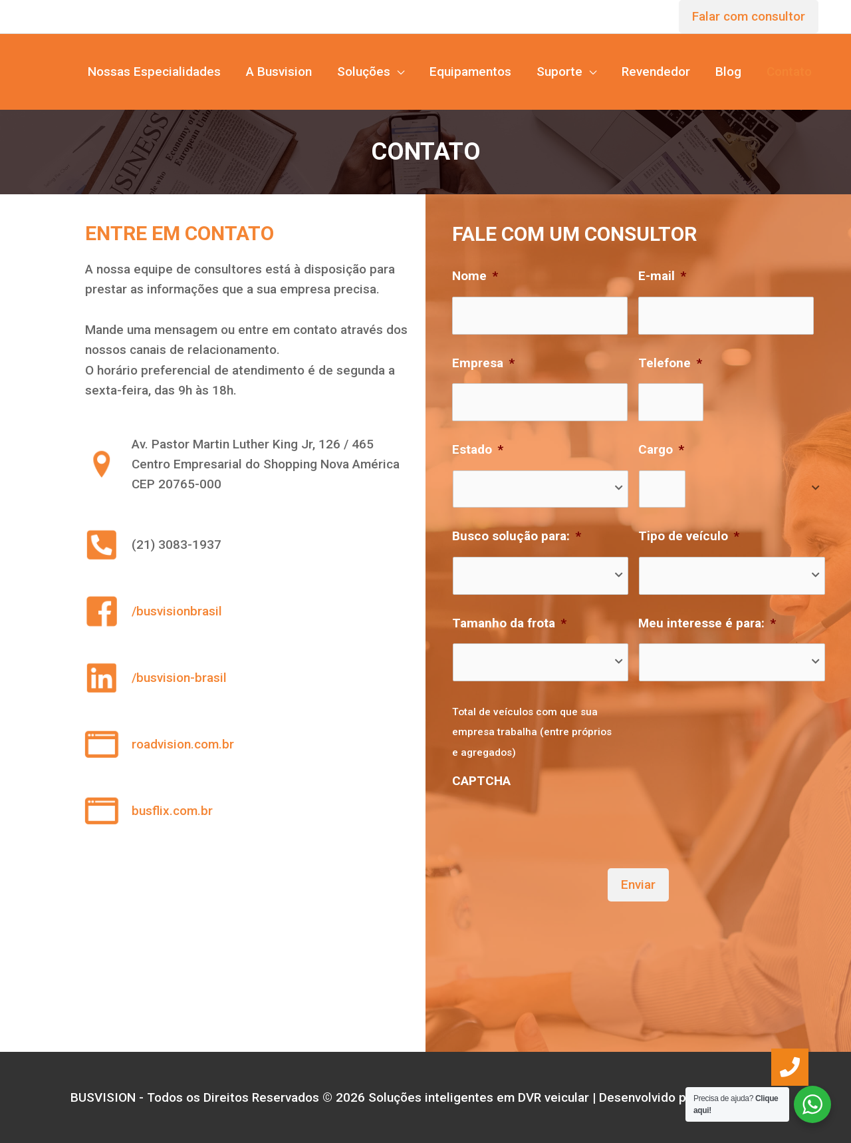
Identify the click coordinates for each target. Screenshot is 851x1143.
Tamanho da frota (509, 623)
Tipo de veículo (688, 536)
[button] (789, 1067)
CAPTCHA (481, 780)
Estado (477, 449)
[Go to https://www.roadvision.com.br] (248, 744)
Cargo (661, 449)
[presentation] (553, 821)
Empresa (483, 363)
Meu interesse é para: (707, 623)
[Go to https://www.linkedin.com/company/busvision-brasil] (248, 678)
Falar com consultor (748, 16)
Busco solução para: (516, 536)
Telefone (670, 363)
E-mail (662, 275)
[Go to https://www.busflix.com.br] (248, 811)
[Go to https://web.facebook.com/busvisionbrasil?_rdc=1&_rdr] (248, 611)
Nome (475, 275)
